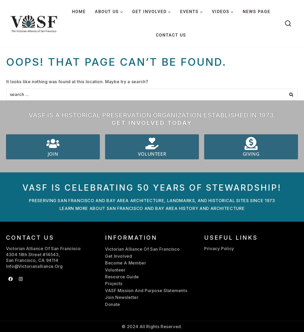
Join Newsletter (122, 297)
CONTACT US (171, 35)
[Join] (52, 143)
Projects (114, 283)
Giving (251, 154)
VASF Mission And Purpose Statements (146, 290)
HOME (79, 11)
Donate (112, 304)
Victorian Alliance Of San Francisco (142, 249)
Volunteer (152, 154)
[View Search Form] (288, 23)
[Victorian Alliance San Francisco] (33, 23)
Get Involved (118, 256)
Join (53, 154)
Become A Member (125, 262)
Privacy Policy (219, 248)
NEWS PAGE (256, 11)
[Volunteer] (152, 143)
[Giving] (251, 143)
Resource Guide (122, 276)
